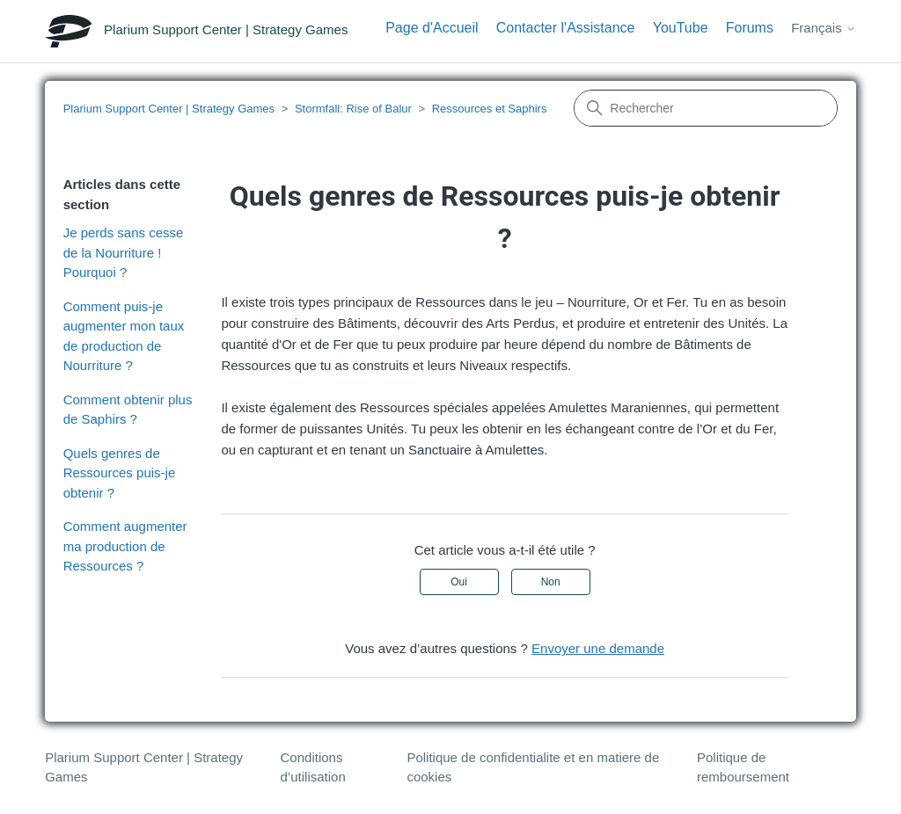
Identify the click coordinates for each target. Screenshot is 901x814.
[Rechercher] (706, 108)
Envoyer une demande (597, 648)
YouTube (680, 27)
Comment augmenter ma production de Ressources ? (125, 546)
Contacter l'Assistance (565, 27)
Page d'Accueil (431, 27)
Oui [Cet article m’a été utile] (458, 582)
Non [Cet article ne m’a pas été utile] (550, 582)
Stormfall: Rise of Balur (353, 108)
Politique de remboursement (743, 767)
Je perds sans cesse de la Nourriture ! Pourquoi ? (123, 252)
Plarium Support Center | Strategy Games (169, 108)
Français (823, 27)
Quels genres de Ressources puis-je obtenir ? (119, 473)
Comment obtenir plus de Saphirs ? (128, 409)
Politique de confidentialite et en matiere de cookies (533, 767)
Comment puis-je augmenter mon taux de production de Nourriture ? (124, 336)
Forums (749, 27)
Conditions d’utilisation (313, 767)
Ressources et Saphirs (489, 108)
